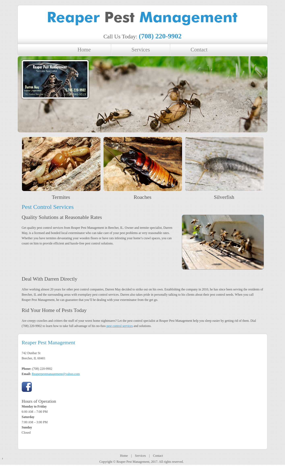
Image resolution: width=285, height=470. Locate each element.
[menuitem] (84, 49)
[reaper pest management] (142, 20)
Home (124, 455)
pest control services (120, 326)
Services (140, 455)
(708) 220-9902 (160, 36)
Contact (158, 455)
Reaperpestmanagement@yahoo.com (56, 374)
